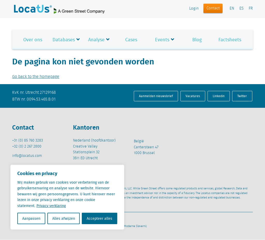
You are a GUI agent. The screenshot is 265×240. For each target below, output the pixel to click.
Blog (197, 39)
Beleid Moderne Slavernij (131, 226)
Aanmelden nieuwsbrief (156, 96)
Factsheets (229, 39)
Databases (64, 39)
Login (194, 8)
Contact (213, 8)
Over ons (32, 39)
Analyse (96, 39)
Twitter (242, 96)
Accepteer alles (99, 218)
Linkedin (219, 96)
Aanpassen (31, 218)
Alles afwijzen (63, 218)
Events (162, 39)
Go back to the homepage (35, 77)
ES (241, 8)
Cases (131, 39)
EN (232, 8)
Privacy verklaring (51, 205)
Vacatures (193, 96)
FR (251, 8)
